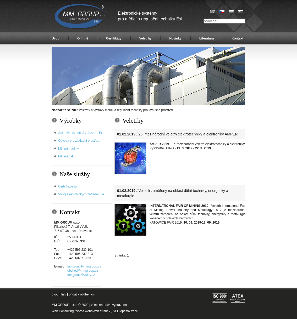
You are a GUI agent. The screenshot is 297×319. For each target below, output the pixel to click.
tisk (63, 294)
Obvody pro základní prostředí (79, 141)
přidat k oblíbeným (82, 294)
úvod (55, 294)
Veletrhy (145, 38)
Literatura (206, 38)
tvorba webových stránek (92, 311)
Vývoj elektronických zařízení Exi (81, 194)
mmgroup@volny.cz (81, 275)
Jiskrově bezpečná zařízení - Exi (80, 133)
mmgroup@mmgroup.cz (84, 266)
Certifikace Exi (68, 186)
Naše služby (74, 174)
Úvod (55, 38)
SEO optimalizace (125, 311)
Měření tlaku (66, 156)
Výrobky (70, 120)
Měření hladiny (68, 148)
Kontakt (237, 38)
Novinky (175, 38)
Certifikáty (114, 38)
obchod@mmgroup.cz (82, 270)
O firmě (82, 38)
